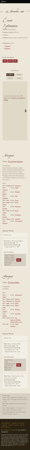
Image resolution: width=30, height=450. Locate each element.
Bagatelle (5, 311)
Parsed (19, 78)
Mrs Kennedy (18, 295)
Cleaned (10, 78)
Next (25, 111)
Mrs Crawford (18, 221)
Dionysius (5, 190)
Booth (16, 210)
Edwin (16, 303)
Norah (8, 318)
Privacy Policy (13, 425)
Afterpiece (7, 48)
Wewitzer (17, 309)
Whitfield (17, 192)
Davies (16, 202)
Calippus (5, 208)
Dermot (8, 301)
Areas (7, 200)
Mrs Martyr (18, 313)
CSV (15, 61)
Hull (16, 196)
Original (19, 74)
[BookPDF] (15, 111)
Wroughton (18, 215)
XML (10, 61)
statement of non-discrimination (19, 445)
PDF (10, 74)
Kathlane (5, 316)
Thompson (18, 206)
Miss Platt (17, 219)
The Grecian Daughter (15, 162)
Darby (7, 303)
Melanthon (5, 198)
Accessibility (5, 423)
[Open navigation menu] (2, 1)
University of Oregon (9, 430)
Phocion (5, 217)
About (22, 425)
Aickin (16, 188)
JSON (5, 61)
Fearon (16, 200)
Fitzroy (8, 299)
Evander (8, 185)
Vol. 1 (20, 322)
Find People (5, 427)
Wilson (17, 305)
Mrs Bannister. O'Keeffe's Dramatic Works (15, 320)
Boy (7, 324)
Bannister (17, 299)
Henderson (18, 185)
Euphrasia (5, 223)
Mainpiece (8, 46)
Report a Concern (18, 423)
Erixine (8, 219)
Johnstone (17, 301)
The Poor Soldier (13, 283)
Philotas (5, 194)
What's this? (8, 235)
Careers (4, 425)
